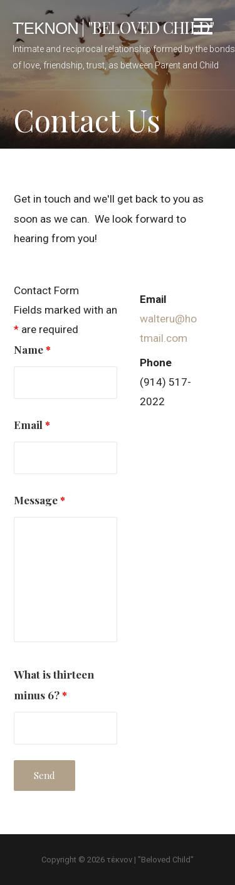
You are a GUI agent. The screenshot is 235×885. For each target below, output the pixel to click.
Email (32, 424)
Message (39, 499)
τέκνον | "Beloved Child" (113, 27)
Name (32, 349)
